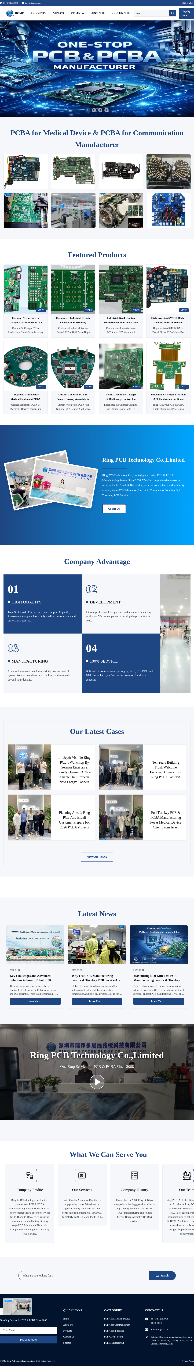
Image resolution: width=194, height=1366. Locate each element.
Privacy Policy (188, 1361)
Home (19, 13)
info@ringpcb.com (33, 3)
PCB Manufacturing (114, 1343)
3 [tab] (100, 110)
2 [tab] (94, 110)
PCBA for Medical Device (117, 1318)
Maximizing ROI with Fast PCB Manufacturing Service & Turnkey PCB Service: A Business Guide (156, 980)
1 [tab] (87, 110)
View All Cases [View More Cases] (97, 857)
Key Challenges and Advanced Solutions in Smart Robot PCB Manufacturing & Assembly (30, 980)
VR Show (77, 13)
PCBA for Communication (117, 1325)
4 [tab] (106, 110)
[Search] (151, 13)
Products (38, 13)
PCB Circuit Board (113, 1336)
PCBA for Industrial (114, 1330)
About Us (98, 13)
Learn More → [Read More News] (35, 1001)
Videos (58, 13)
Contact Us (121, 13)
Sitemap (67, 1343)
